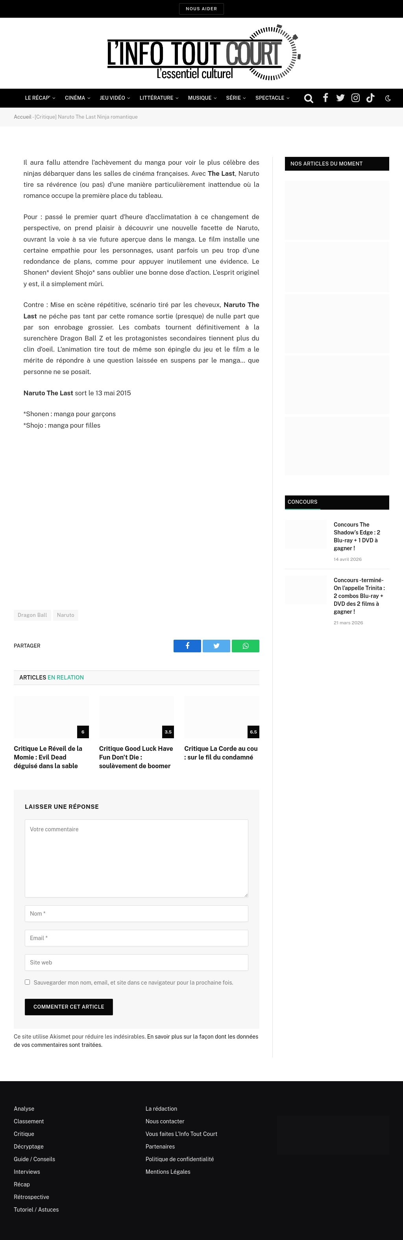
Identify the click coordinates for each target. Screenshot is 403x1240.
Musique (200, 98)
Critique (24, 1134)
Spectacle (270, 98)
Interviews (27, 1172)
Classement (29, 1121)
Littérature (157, 98)
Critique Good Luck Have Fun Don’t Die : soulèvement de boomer (136, 757)
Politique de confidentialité (180, 1159)
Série (233, 98)
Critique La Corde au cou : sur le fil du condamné (220, 753)
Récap (22, 1184)
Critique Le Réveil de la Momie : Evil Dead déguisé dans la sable (48, 757)
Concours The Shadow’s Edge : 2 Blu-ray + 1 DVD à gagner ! (357, 536)
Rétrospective (31, 1197)
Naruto (65, 615)
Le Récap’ (37, 98)
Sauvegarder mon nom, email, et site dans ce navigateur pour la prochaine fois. (133, 982)
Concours (303, 502)
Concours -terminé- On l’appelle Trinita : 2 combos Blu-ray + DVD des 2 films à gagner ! (359, 596)
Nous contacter (165, 1121)
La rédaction (161, 1109)
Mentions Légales (168, 1172)
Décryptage (29, 1146)
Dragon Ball (32, 615)
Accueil (22, 117)
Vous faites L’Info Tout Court (182, 1134)
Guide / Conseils (34, 1159)
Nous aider (201, 8)
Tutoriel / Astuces (36, 1209)
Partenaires (160, 1146)
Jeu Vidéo (112, 98)
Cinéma (75, 98)
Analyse (24, 1109)
